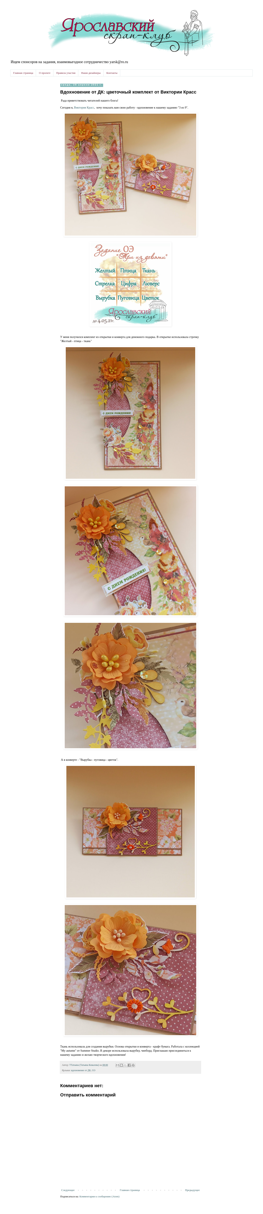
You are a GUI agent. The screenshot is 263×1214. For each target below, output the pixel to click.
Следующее (68, 1190)
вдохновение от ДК (81, 1070)
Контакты (112, 72)
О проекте (44, 72)
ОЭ (93, 1070)
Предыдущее (192, 1190)
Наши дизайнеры (91, 72)
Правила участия (65, 72)
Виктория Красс (84, 107)
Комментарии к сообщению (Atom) (100, 1196)
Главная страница (23, 72)
